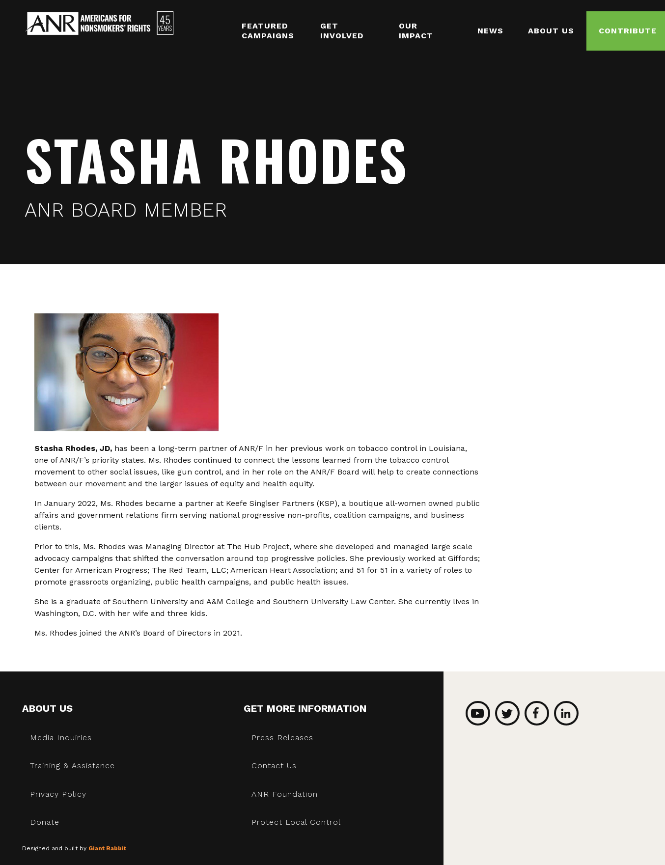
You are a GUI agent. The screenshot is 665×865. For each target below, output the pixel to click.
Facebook (537, 713)
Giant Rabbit (107, 848)
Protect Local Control (296, 822)
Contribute (628, 30)
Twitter (507, 713)
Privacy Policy (58, 794)
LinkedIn (566, 713)
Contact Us (274, 765)
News (490, 30)
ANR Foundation (284, 794)
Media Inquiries (61, 737)
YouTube (478, 713)
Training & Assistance (72, 765)
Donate (44, 822)
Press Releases (282, 737)
